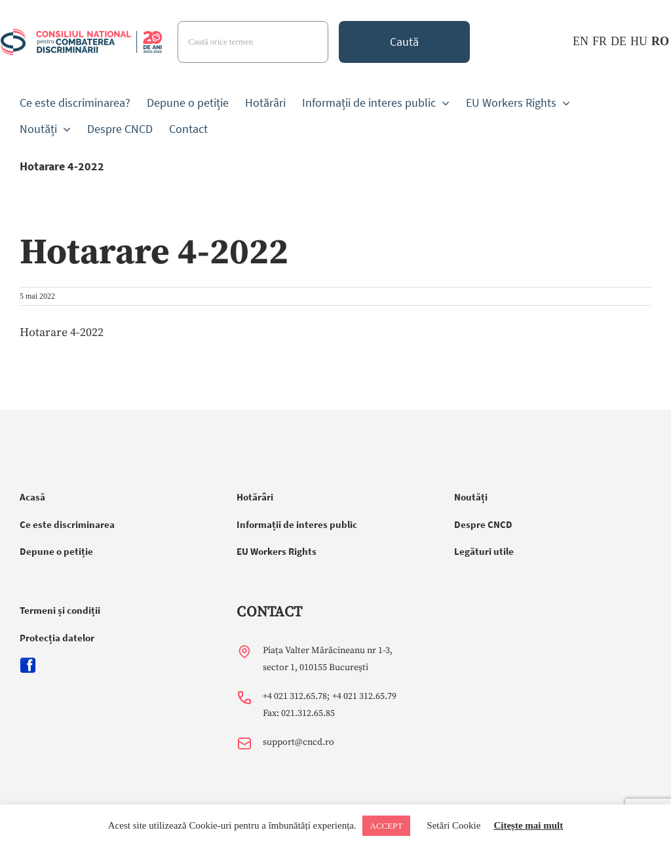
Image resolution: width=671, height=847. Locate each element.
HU (638, 41)
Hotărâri (255, 497)
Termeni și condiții (60, 610)
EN (580, 41)
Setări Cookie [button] (453, 825)
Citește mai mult (528, 825)
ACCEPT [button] (386, 826)
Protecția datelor (57, 637)
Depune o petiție (56, 551)
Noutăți (471, 497)
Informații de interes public (297, 524)
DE (618, 41)
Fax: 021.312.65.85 (299, 713)
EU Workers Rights (276, 551)
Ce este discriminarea (67, 524)
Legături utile (484, 551)
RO (660, 41)
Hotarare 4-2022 (62, 332)
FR (599, 41)
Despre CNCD (483, 524)
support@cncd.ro (298, 742)
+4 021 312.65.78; (296, 696)
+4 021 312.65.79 (364, 696)
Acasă (32, 497)
